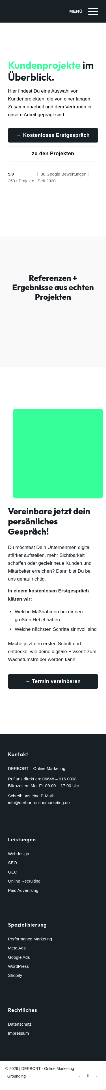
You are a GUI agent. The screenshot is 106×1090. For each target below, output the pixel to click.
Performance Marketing (30, 938)
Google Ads (19, 957)
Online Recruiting (24, 881)
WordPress (18, 966)
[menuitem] (81, 11)
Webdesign (18, 853)
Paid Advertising (23, 890)
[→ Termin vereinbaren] (53, 681)
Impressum (18, 1033)
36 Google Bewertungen (63, 174)
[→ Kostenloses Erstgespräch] (53, 135)
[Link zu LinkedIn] (96, 1075)
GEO (12, 872)
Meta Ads (17, 947)
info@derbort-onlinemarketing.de (39, 802)
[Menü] (81, 11)
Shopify (15, 975)
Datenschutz (19, 1024)
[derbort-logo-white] (44, 11)
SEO (12, 862)
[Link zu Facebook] (79, 1075)
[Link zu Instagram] (88, 1075)
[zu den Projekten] (53, 153)
